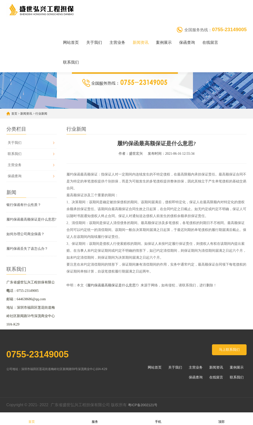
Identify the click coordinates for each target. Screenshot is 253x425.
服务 (95, 418)
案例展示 (164, 42)
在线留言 (210, 42)
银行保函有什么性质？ (23, 205)
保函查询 (187, 42)
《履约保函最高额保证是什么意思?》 (112, 285)
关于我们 (94, 42)
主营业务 (117, 42)
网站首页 (71, 42)
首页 (14, 113)
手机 (158, 418)
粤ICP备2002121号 (143, 405)
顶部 (221, 418)
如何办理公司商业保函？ (25, 234)
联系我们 (71, 62)
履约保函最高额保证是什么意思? (31, 219)
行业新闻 (41, 113)
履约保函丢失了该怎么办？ (27, 248)
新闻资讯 (140, 42)
